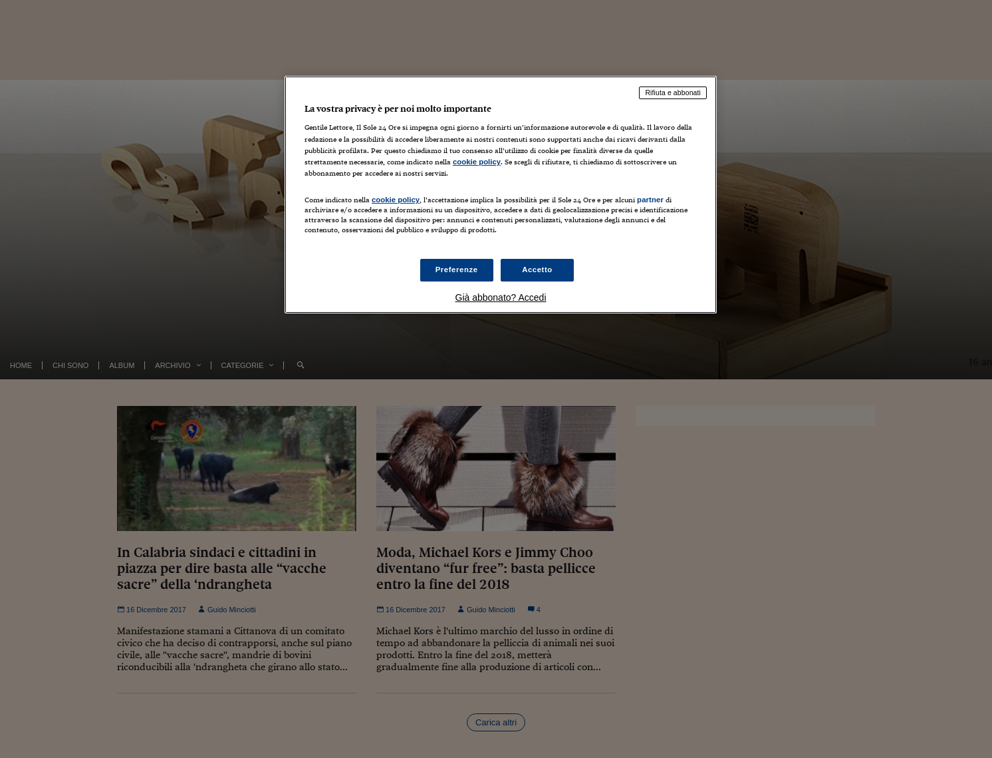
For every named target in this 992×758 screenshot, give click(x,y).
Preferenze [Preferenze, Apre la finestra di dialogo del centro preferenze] (456, 270)
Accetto (537, 270)
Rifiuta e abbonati (673, 92)
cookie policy (477, 162)
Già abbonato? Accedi (501, 297)
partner (650, 200)
